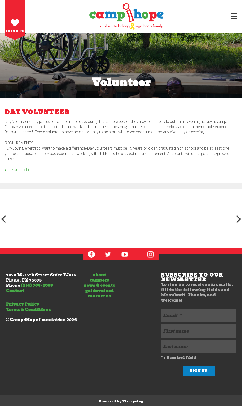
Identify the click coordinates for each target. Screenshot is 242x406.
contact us (99, 296)
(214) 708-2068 (37, 285)
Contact (15, 291)
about (99, 275)
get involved (99, 291)
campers (99, 280)
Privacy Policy (22, 304)
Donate (15, 31)
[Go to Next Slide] (238, 219)
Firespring (132, 401)
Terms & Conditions (28, 310)
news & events (99, 285)
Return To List (20, 169)
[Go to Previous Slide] (3, 219)
